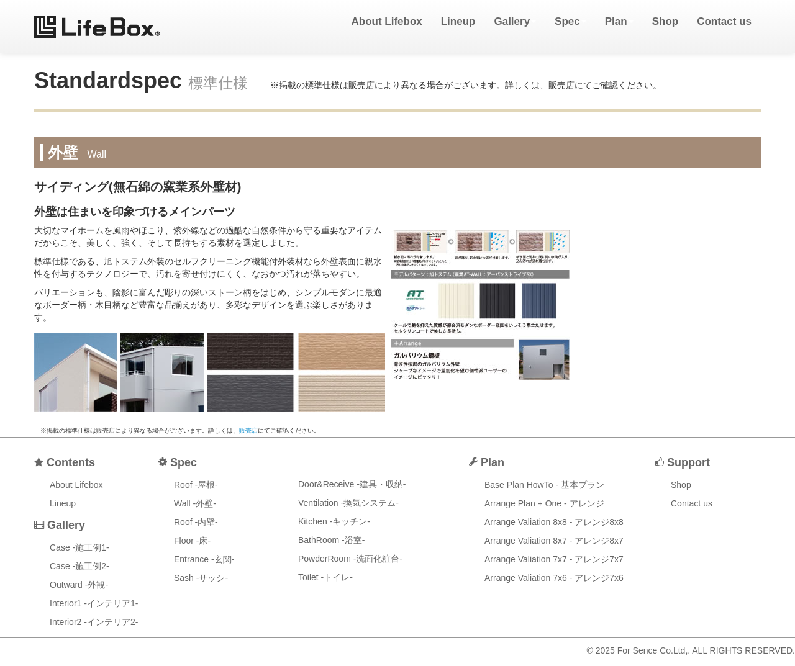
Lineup (458, 21)
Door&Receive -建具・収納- (352, 484)
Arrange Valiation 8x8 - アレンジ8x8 (554, 522)
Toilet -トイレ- (325, 577)
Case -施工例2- (79, 566)
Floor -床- (192, 541)
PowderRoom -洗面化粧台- (350, 559)
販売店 (248, 430)
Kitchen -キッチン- (334, 521)
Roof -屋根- (196, 485)
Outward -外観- (79, 585)
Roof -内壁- (196, 522)
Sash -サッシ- (201, 578)
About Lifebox (386, 21)
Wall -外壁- (195, 503)
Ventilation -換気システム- (348, 503)
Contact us (724, 21)
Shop (665, 21)
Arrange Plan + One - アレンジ (544, 503)
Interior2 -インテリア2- (94, 622)
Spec (570, 21)
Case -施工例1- (79, 547)
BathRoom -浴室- (331, 540)
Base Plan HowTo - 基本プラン (544, 485)
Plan (619, 21)
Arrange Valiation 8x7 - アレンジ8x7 (554, 541)
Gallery (515, 21)
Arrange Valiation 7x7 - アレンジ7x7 (554, 559)
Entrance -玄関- (204, 559)
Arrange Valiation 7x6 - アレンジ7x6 (554, 578)
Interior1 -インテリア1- (94, 603)
